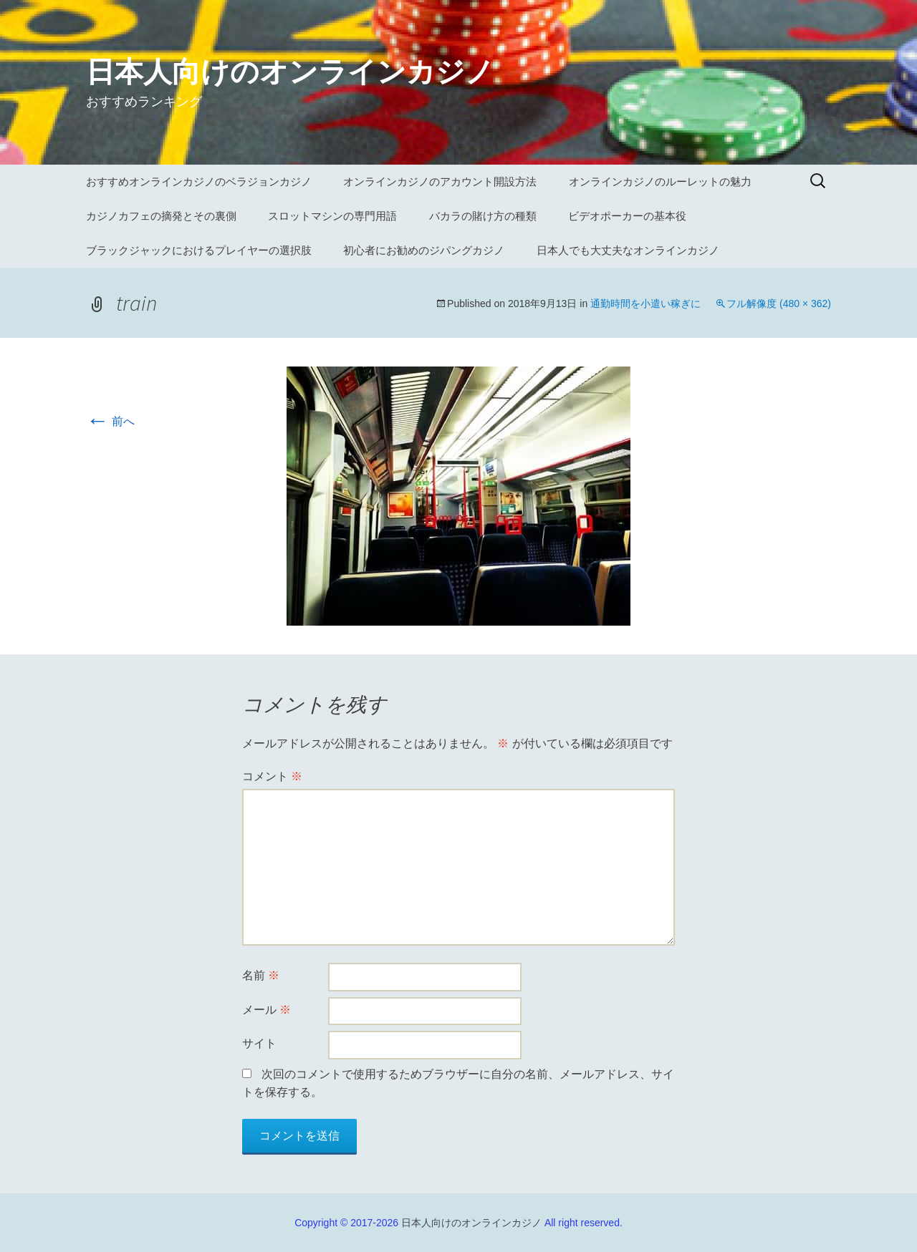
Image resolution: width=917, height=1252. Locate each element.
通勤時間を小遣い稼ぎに (645, 303)
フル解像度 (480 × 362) (778, 303)
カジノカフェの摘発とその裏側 (161, 216)
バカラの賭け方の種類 (483, 216)
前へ (110, 421)
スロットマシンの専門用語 (332, 216)
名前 (260, 975)
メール (266, 1010)
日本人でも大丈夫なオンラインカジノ (628, 250)
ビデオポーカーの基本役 (627, 216)
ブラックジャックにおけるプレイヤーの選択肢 (199, 250)
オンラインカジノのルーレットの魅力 (660, 181)
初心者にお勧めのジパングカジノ (423, 250)
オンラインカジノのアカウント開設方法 (440, 181)
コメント (272, 776)
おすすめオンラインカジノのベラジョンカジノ (199, 181)
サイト (259, 1043)
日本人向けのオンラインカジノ (471, 1222)
